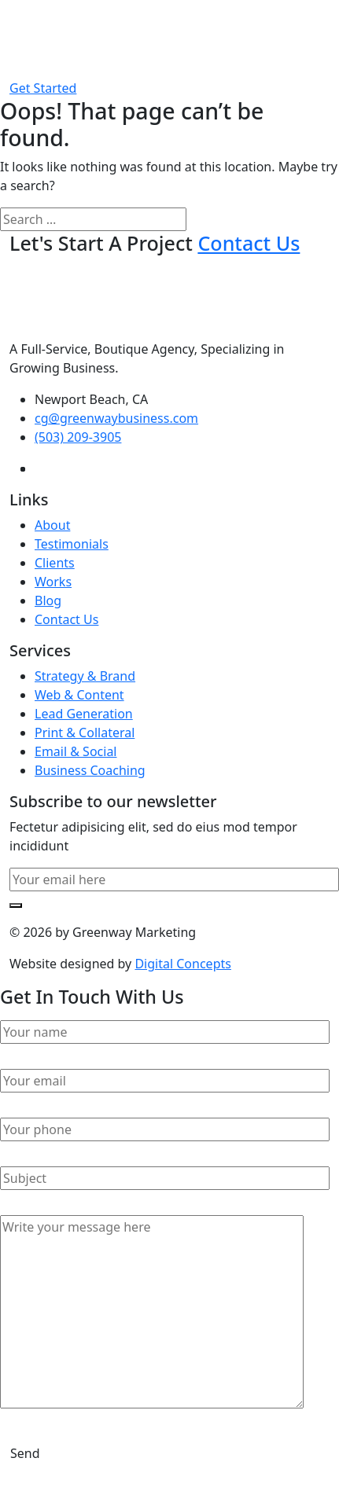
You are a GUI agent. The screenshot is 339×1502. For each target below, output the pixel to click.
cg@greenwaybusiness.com (116, 418)
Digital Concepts (182, 963)
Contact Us (66, 619)
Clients (55, 562)
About (52, 525)
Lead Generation (84, 713)
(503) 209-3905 (78, 437)
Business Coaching (90, 770)
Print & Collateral (84, 732)
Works (53, 581)
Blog (48, 600)
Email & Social (76, 751)
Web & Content (79, 694)
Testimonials (72, 544)
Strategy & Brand (85, 676)
